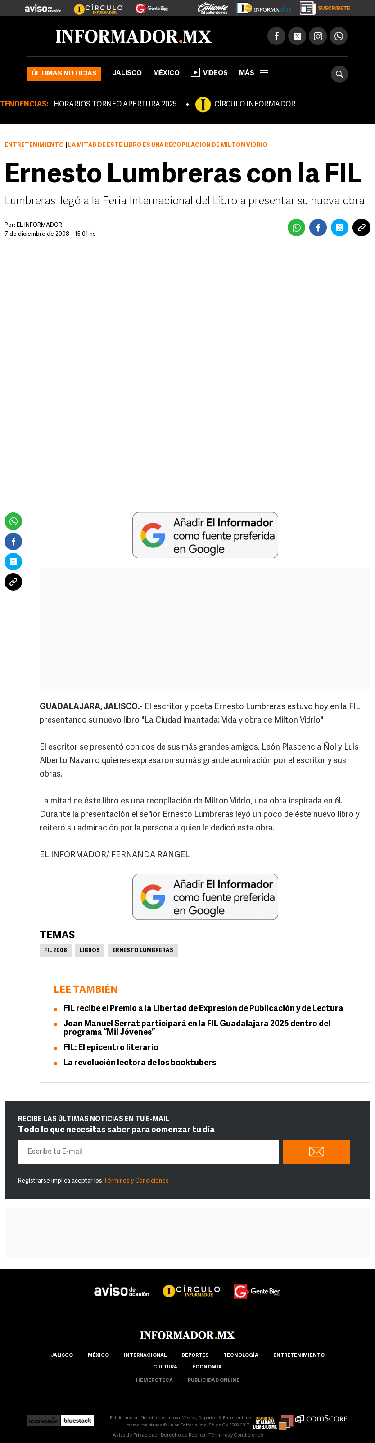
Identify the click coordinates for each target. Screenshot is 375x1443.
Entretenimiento (34, 145)
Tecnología (240, 1355)
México (166, 73)
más (253, 73)
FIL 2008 (55, 950)
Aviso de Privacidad (135, 1435)
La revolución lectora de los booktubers (139, 1063)
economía (207, 1367)
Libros (90, 950)
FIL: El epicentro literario (111, 1048)
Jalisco (127, 73)
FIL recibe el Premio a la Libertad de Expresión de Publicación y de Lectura (203, 1009)
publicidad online (213, 1380)
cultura (165, 1367)
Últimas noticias (64, 74)
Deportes (194, 1355)
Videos (209, 72)
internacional (145, 1355)
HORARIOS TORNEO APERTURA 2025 (115, 104)
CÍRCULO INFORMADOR (254, 104)
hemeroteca (154, 1380)
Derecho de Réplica (183, 1435)
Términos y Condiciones (136, 1181)
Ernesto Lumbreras (143, 950)
